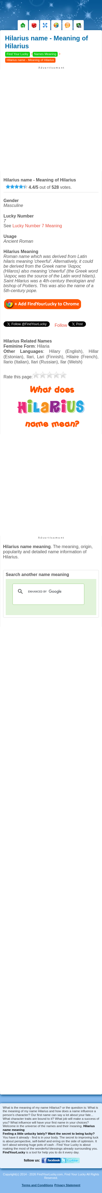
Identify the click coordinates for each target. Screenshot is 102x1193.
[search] (47, 591)
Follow (61, 325)
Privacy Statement (67, 1185)
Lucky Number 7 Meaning (37, 225)
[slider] (16, 186)
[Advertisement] (51, 120)
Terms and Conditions (37, 1185)
